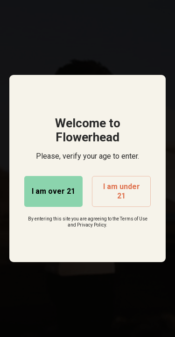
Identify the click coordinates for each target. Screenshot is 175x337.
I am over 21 (53, 191)
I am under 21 (121, 191)
